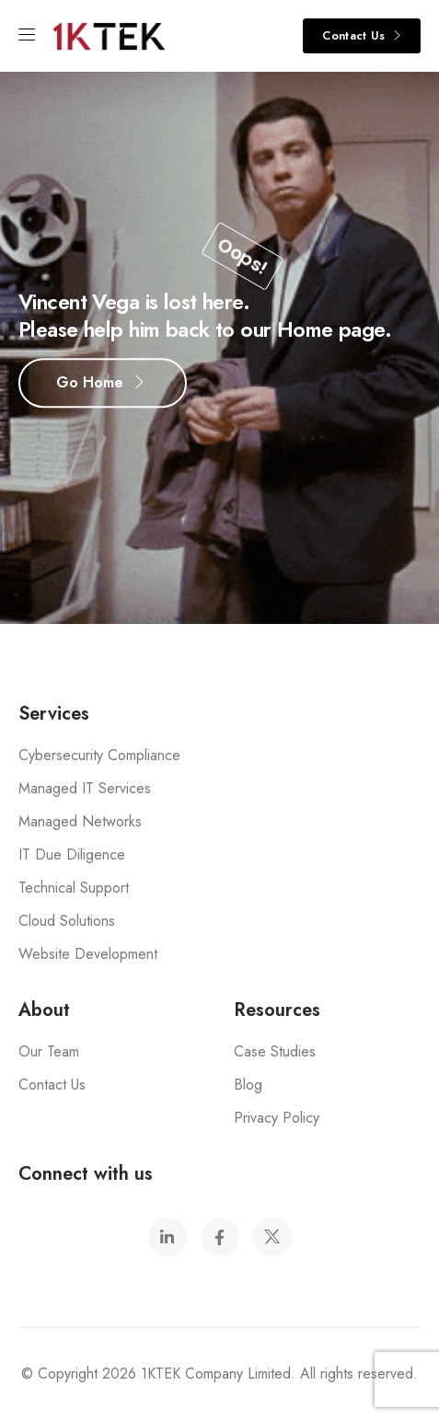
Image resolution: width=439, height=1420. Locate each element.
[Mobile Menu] (26, 35)
